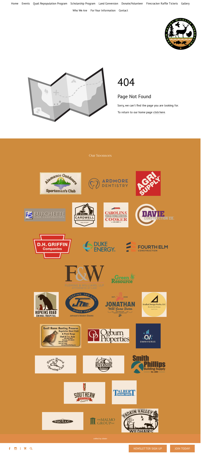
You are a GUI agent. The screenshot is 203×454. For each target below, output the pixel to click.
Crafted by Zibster (100, 438)
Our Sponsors (100, 156)
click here (159, 112)
